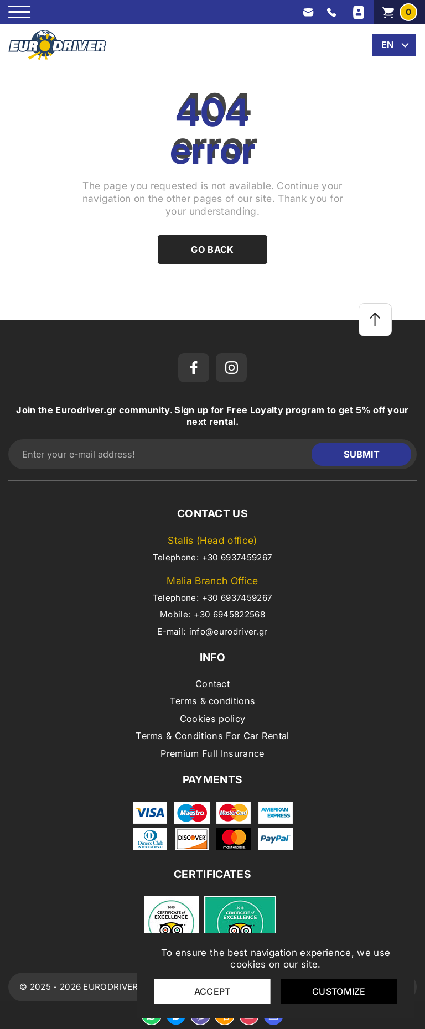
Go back (212, 249)
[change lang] (394, 45)
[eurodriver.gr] (57, 45)
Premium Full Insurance (212, 753)
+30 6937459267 (237, 557)
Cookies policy (212, 718)
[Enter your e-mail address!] (163, 454)
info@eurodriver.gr (228, 631)
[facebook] (193, 367)
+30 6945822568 (229, 614)
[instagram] (231, 367)
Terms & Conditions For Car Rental (212, 735)
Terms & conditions (213, 701)
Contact (212, 683)
